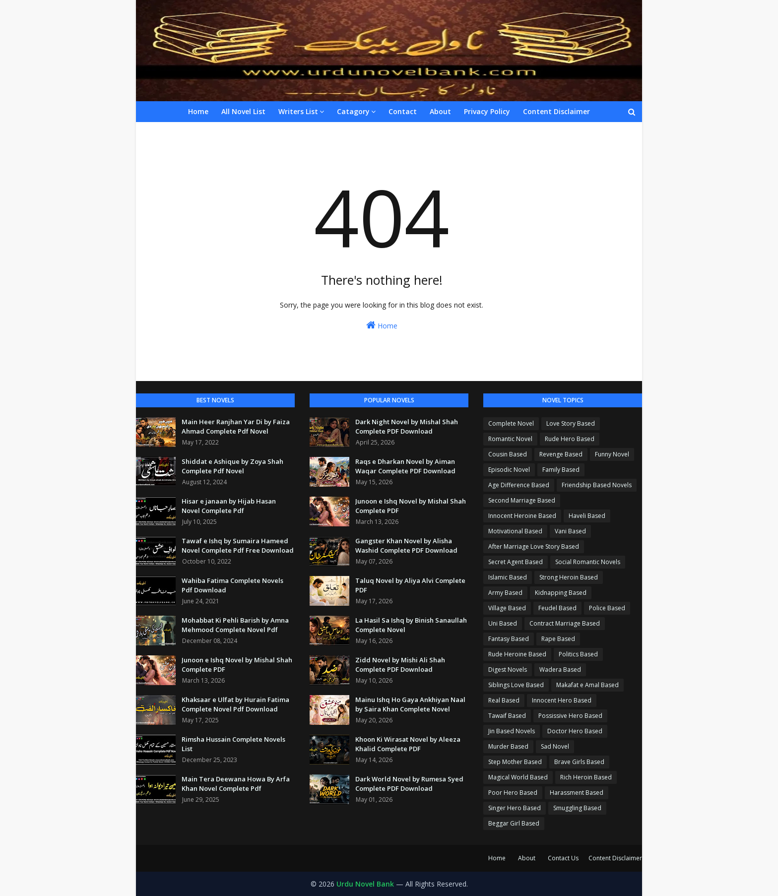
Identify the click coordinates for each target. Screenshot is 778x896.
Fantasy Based (508, 639)
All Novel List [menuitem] (243, 111)
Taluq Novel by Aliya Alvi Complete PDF (410, 585)
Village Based (507, 608)
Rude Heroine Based (517, 654)
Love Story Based (570, 423)
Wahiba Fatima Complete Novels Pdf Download (232, 585)
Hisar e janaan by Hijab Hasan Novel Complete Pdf (229, 506)
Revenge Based (561, 454)
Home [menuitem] (198, 111)
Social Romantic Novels (587, 562)
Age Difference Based (518, 485)
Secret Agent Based (515, 562)
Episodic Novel (509, 469)
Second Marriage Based (521, 500)
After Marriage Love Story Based (533, 546)
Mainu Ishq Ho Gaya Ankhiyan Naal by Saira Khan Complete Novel (410, 704)
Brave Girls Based (579, 762)
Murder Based (508, 746)
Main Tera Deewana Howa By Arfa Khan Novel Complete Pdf (236, 783)
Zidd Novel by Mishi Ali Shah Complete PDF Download (400, 664)
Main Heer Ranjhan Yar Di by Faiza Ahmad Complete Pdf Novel (236, 426)
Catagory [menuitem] (353, 111)
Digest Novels (507, 669)
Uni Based (502, 623)
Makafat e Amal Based (587, 685)
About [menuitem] (440, 111)
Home (381, 325)
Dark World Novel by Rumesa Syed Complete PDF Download (409, 783)
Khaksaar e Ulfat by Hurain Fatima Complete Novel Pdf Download (235, 704)
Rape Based (558, 639)
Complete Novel (511, 423)
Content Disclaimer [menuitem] (556, 111)
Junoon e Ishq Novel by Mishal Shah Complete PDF (237, 664)
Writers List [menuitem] (298, 111)
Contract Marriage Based (564, 623)
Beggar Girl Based (513, 823)
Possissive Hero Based (570, 715)
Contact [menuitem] (403, 111)
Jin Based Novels (511, 731)
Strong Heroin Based (568, 577)
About (526, 858)
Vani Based (570, 531)
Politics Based (578, 654)
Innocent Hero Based (561, 700)
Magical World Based (518, 777)
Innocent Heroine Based (522, 516)
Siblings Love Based (516, 685)
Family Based (561, 469)
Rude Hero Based (569, 439)
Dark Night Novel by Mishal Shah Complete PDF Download (406, 426)
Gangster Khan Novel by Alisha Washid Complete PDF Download (406, 545)
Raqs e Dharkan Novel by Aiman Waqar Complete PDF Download (405, 466)
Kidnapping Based (560, 592)
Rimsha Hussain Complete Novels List (233, 744)
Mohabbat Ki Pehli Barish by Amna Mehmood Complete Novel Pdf (235, 625)
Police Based (607, 608)
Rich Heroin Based (586, 777)
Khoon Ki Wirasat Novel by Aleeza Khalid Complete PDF (407, 744)
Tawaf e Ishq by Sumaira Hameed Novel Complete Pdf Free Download (238, 545)
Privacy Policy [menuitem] (487, 111)
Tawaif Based (507, 715)
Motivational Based (515, 531)
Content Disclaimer (615, 858)
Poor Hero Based (512, 792)
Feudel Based (557, 608)
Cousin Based (507, 454)
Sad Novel (555, 746)
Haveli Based (587, 516)
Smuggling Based (577, 808)
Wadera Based (560, 669)
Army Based (505, 592)
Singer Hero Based (514, 808)
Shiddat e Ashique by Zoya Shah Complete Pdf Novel (232, 466)
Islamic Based (507, 577)
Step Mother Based (515, 762)
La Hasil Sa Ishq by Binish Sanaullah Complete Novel (411, 625)
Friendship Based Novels (597, 485)
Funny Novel (612, 454)
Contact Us (563, 858)
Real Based (503, 700)
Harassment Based (576, 792)
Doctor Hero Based (574, 731)
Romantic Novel (510, 439)
